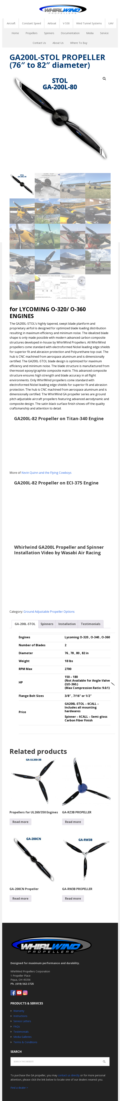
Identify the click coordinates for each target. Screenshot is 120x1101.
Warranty (18, 1011)
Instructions (20, 1016)
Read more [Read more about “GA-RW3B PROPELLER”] (73, 898)
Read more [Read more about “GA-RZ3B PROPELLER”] (73, 822)
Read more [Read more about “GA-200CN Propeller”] (20, 898)
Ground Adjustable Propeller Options (49, 612)
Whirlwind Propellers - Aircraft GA (63, 9)
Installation (67, 624)
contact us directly (69, 1075)
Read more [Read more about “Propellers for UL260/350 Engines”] (20, 822)
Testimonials (90, 624)
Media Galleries (22, 1037)
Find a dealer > (19, 1087)
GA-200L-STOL (25, 624)
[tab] (25, 624)
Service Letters (22, 1021)
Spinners (47, 624)
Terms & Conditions (25, 1042)
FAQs (16, 1026)
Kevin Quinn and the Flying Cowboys (46, 473)
